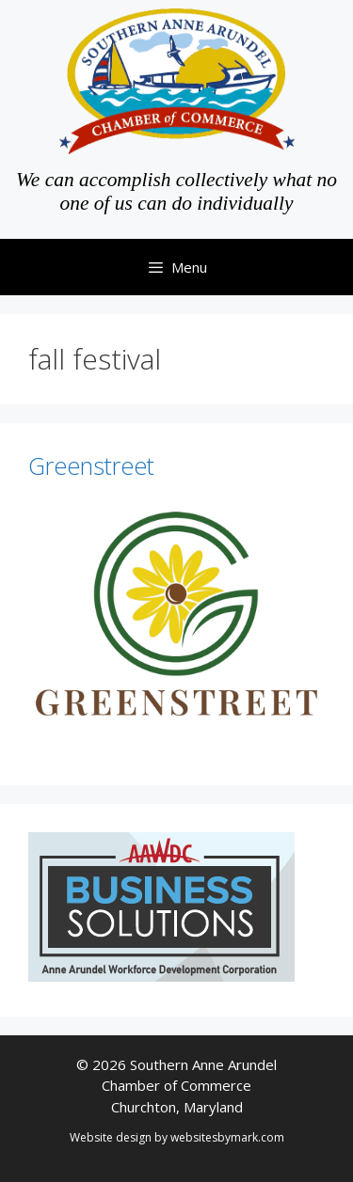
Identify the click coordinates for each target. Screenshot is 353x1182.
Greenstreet (91, 465)
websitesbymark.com (227, 1137)
